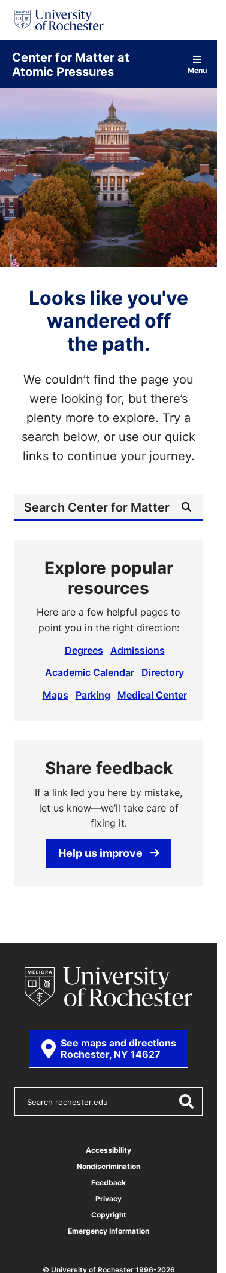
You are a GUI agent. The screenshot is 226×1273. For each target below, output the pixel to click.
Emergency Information (108, 1231)
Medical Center (152, 695)
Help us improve (108, 853)
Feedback (108, 1182)
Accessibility (108, 1150)
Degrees (84, 650)
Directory (162, 672)
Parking (93, 695)
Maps (55, 695)
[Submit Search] (186, 506)
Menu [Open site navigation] (197, 64)
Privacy (108, 1199)
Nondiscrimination (108, 1166)
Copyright (108, 1215)
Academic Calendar (89, 672)
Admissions (137, 650)
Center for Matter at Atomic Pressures (70, 64)
